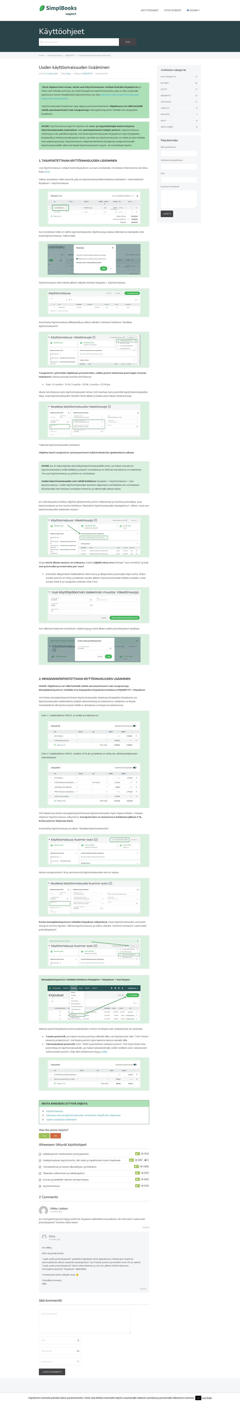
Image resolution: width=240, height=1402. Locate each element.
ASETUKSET (166, 101)
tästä (47, 171)
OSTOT (164, 89)
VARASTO (165, 108)
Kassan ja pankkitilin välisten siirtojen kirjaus (66, 1179)
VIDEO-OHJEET (167, 126)
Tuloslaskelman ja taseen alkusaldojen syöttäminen (69, 1166)
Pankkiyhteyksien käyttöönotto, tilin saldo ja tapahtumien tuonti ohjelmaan (81, 1160)
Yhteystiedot (173, 10)
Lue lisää (207, 1397)
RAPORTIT (165, 114)
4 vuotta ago (56, 1211)
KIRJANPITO (88, 73)
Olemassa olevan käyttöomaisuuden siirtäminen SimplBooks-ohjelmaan (83, 1115)
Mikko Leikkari (59, 1208)
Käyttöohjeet (150, 10)
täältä (104, 1051)
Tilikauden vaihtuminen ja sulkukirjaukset (64, 1173)
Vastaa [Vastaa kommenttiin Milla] (143, 1288)
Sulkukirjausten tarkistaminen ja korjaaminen (66, 1153)
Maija (68, 73)
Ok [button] (198, 1398)
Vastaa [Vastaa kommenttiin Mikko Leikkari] (146, 1227)
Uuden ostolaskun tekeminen (61, 1119)
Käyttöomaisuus (54, 1111)
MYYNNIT (165, 83)
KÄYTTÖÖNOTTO (168, 76)
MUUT (163, 120)
